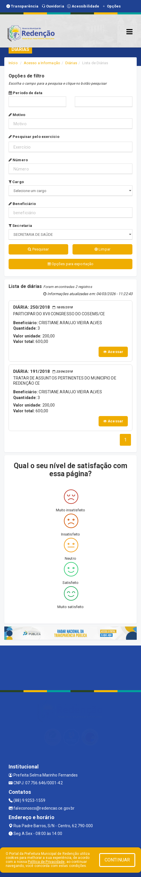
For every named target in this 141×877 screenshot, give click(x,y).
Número (18, 160)
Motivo (17, 115)
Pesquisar (38, 249)
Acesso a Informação (42, 63)
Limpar (102, 249)
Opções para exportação (70, 264)
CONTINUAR (117, 860)
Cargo (16, 182)
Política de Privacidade (46, 862)
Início (13, 63)
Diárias (71, 63)
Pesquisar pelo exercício (34, 136)
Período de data (25, 93)
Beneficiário (22, 204)
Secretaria (20, 225)
